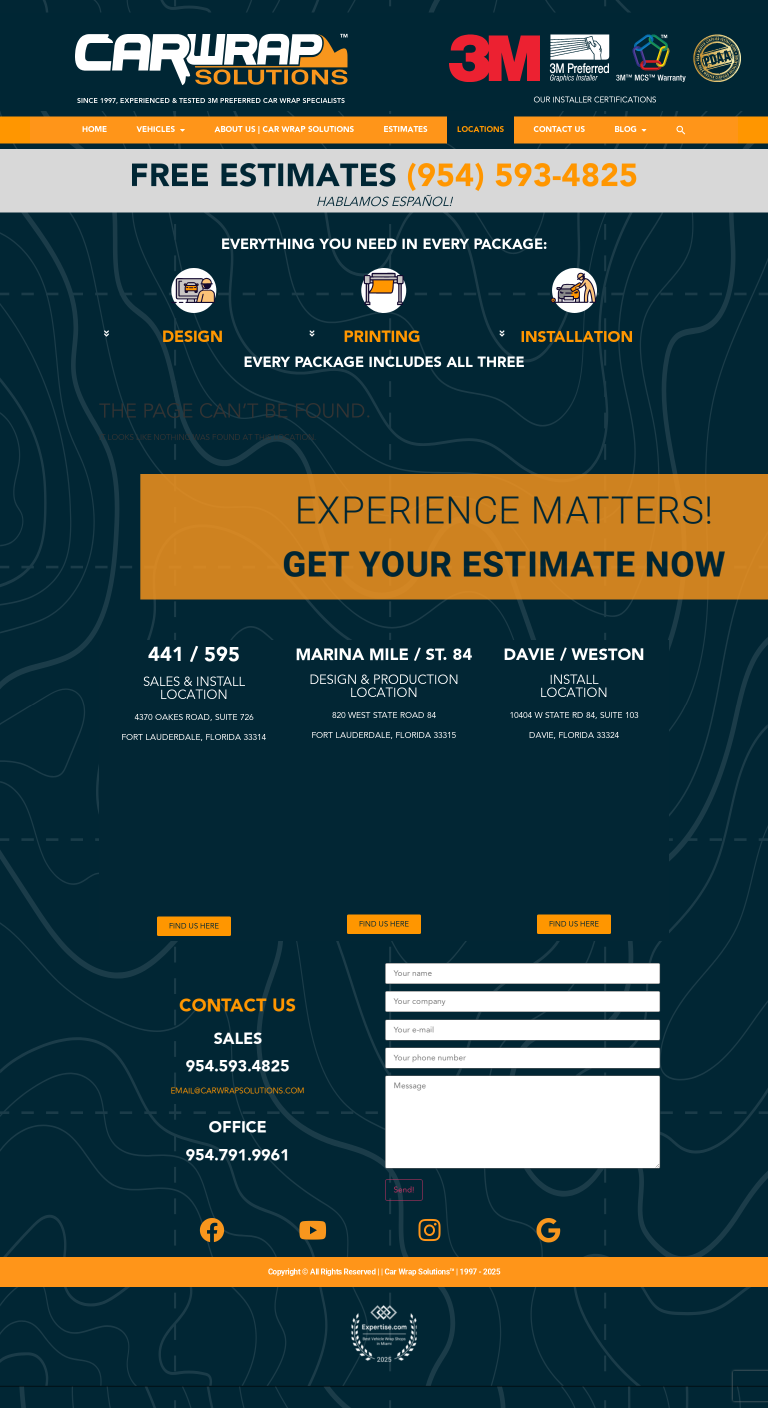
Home (94, 130)
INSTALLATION (576, 337)
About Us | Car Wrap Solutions (284, 130)
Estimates (406, 130)
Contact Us (559, 130)
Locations (480, 130)
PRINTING (382, 337)
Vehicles (160, 130)
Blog (630, 130)
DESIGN (192, 337)
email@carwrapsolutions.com (245, 1091)
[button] (681, 130)
